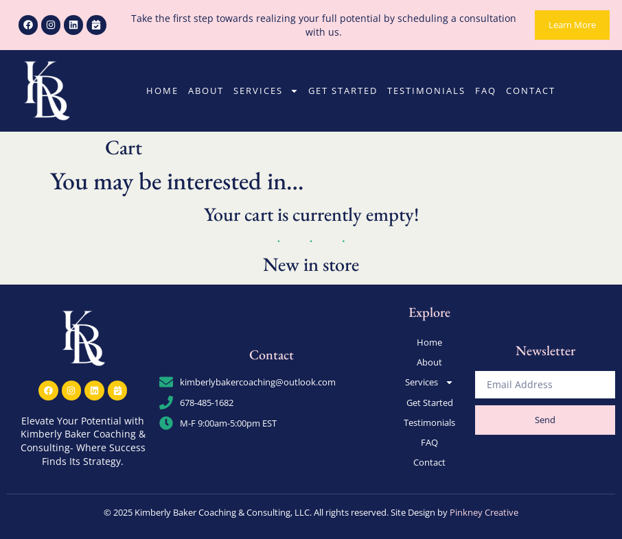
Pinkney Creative (484, 511)
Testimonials (426, 90)
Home (162, 90)
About (206, 90)
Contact (530, 90)
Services (266, 91)
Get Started (343, 90)
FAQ (485, 90)
